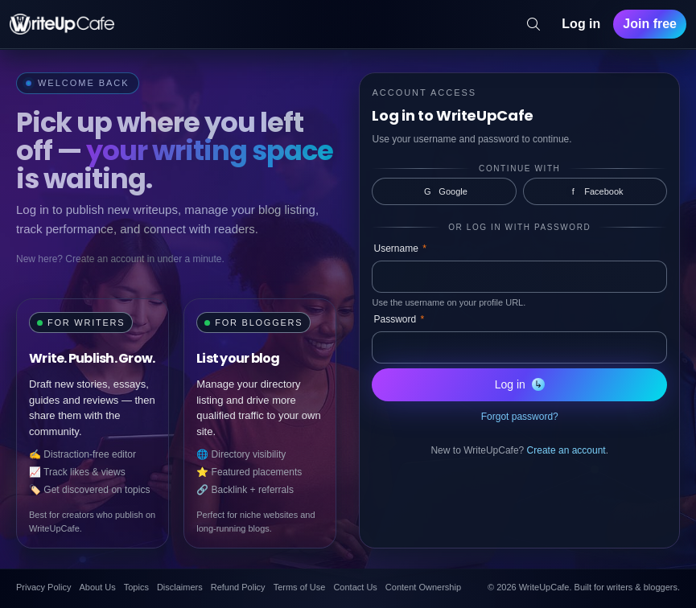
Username (399, 248)
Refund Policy (238, 587)
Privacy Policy (43, 587)
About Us (97, 587)
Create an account (566, 450)
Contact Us (355, 587)
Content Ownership (423, 587)
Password (398, 319)
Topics (136, 587)
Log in (581, 24)
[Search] (533, 24)
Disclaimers (180, 587)
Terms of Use (300, 587)
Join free (650, 24)
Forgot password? (519, 416)
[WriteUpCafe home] (62, 24)
